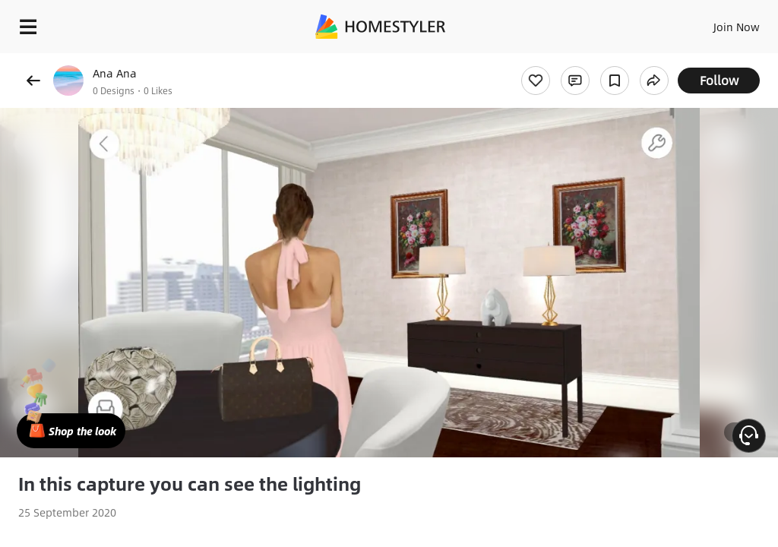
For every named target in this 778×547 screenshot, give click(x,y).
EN (716, 22)
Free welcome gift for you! (583, 60)
